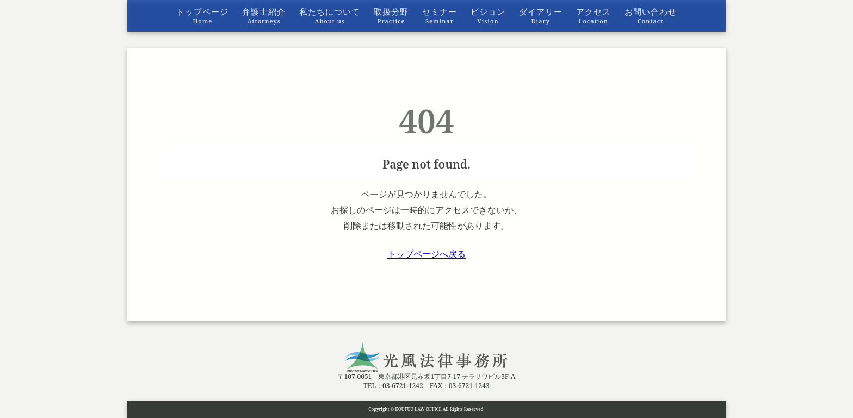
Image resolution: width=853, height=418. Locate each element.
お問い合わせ (651, 15)
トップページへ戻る (426, 254)
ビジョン (488, 15)
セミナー (439, 15)
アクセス (593, 15)
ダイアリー (541, 15)
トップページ (202, 15)
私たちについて (329, 15)
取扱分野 (391, 15)
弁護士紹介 (264, 15)
